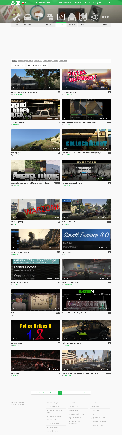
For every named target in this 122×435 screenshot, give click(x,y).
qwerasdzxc (17, 124)
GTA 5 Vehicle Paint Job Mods (54, 411)
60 (51, 393)
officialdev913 (17, 94)
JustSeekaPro (68, 284)
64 (68, 393)
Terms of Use (95, 410)
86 (81, 393)
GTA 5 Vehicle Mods (53, 406)
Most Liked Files (74, 410)
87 (85, 393)
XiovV (65, 254)
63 (64, 393)
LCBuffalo (16, 284)
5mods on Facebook (98, 421)
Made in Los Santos (17, 404)
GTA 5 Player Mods (53, 423)
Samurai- (16, 375)
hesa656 (66, 315)
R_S (14, 224)
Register (97, 3)
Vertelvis (15, 254)
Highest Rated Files (75, 418)
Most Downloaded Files (76, 414)
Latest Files (72, 403)
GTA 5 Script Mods (53, 420)
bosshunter (67, 224)
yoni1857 (16, 345)
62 (60, 393)
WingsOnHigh (68, 94)
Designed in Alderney (18, 402)
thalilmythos (17, 185)
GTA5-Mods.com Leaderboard (74, 422)
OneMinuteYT (68, 345)
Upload (78, 3)
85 (76, 393)
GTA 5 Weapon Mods (54, 416)
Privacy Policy (95, 406)
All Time (18, 65)
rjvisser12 (16, 155)
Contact (93, 403)
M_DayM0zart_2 (18, 315)
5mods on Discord (98, 425)
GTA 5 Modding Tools (54, 403)
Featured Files (73, 406)
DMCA (93, 414)
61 (55, 393)
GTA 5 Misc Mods (52, 431)
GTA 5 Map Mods (52, 427)
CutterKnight (67, 375)
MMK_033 (67, 124)
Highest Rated (37, 65)
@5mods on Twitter (98, 418)
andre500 (67, 155)
